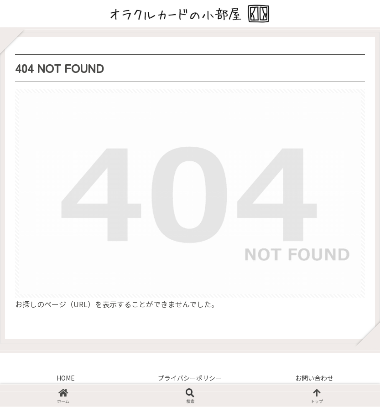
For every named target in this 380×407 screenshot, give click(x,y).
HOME (66, 377)
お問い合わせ (314, 377)
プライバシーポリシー (190, 377)
